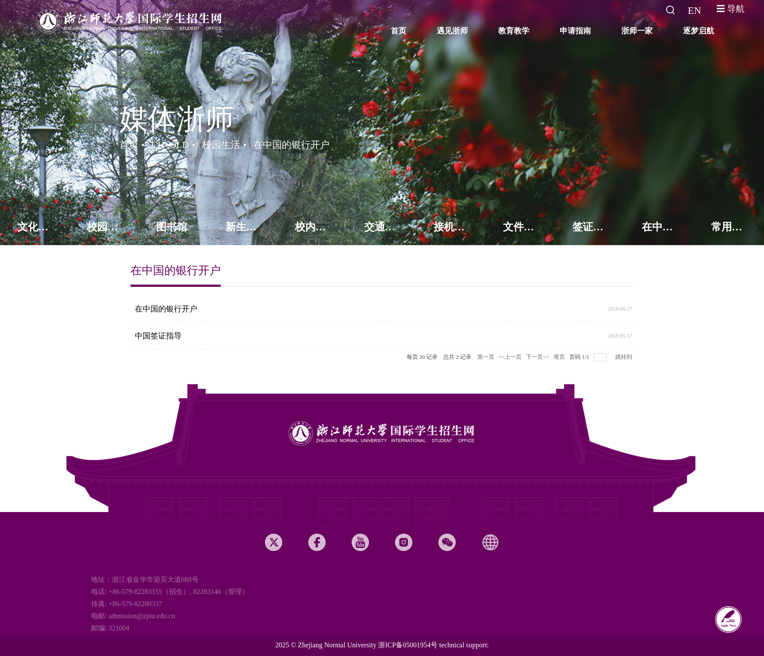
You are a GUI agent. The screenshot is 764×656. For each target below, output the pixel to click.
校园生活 (221, 144)
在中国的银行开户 (291, 144)
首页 (128, 144)
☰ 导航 (730, 8)
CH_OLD (170, 144)
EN (694, 10)
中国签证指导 (158, 335)
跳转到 (624, 357)
